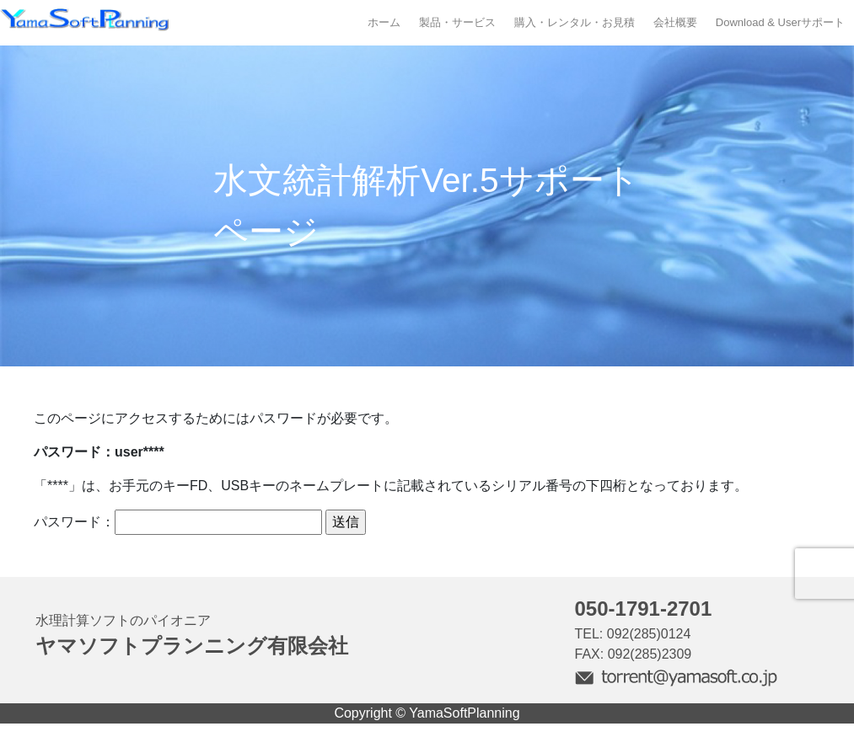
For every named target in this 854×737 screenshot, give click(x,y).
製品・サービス (457, 22)
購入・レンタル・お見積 (574, 22)
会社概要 (675, 22)
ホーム (384, 22)
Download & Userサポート (780, 22)
